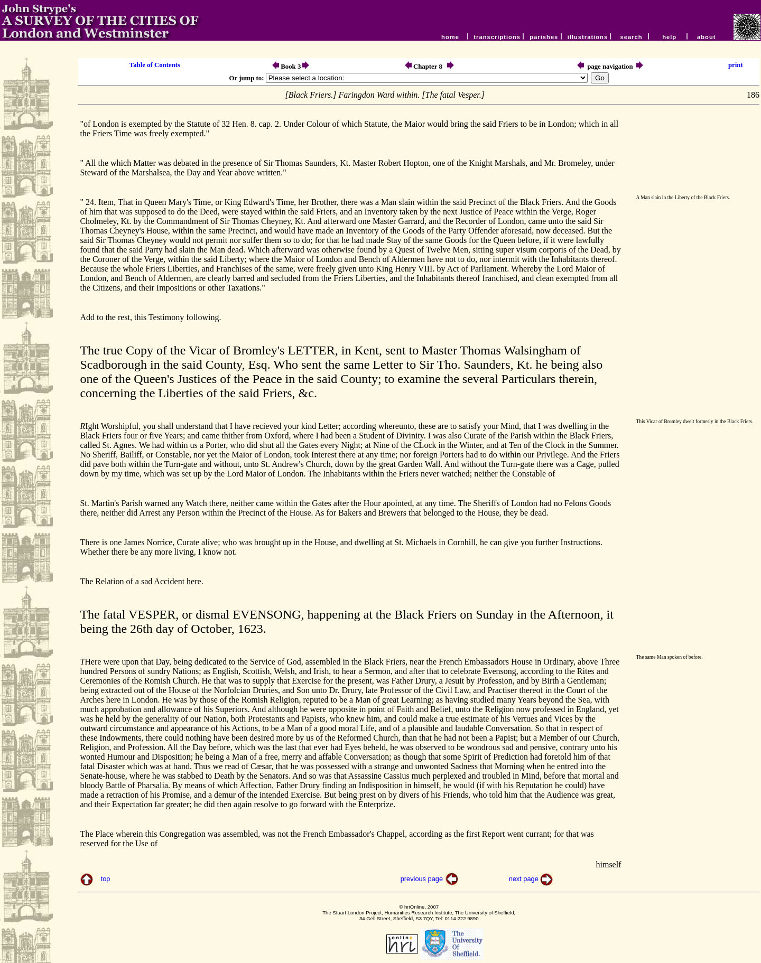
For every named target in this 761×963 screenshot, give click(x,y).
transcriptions (497, 37)
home (450, 37)
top (105, 879)
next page (525, 879)
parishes (544, 37)
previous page (423, 879)
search (631, 37)
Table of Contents (154, 65)
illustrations (588, 37)
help (669, 37)
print (735, 65)
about (707, 37)
